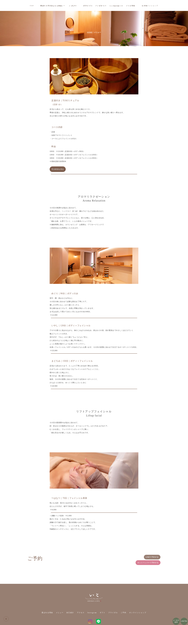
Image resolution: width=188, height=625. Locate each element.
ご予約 (133, 5)
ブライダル (88, 5)
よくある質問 (176, 621)
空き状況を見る (58, 158)
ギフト (74, 5)
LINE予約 (184, 621)
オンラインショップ (151, 5)
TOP (31, 5)
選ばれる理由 (45, 5)
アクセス (103, 5)
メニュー (61, 5)
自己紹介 (69, 602)
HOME (89, 21)
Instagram (119, 5)
